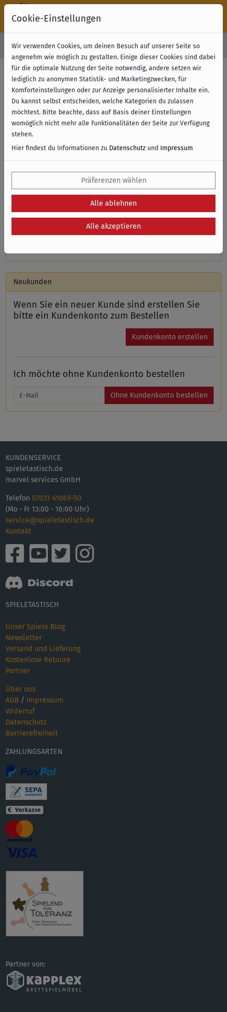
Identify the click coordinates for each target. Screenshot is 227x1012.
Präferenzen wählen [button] (113, 180)
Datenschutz (127, 148)
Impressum (176, 148)
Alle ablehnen (113, 203)
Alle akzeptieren (113, 226)
